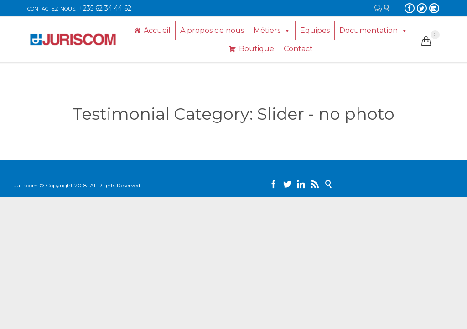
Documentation (368, 30)
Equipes (315, 30)
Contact (298, 48)
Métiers (267, 30)
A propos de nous (212, 30)
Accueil (157, 30)
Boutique (256, 48)
